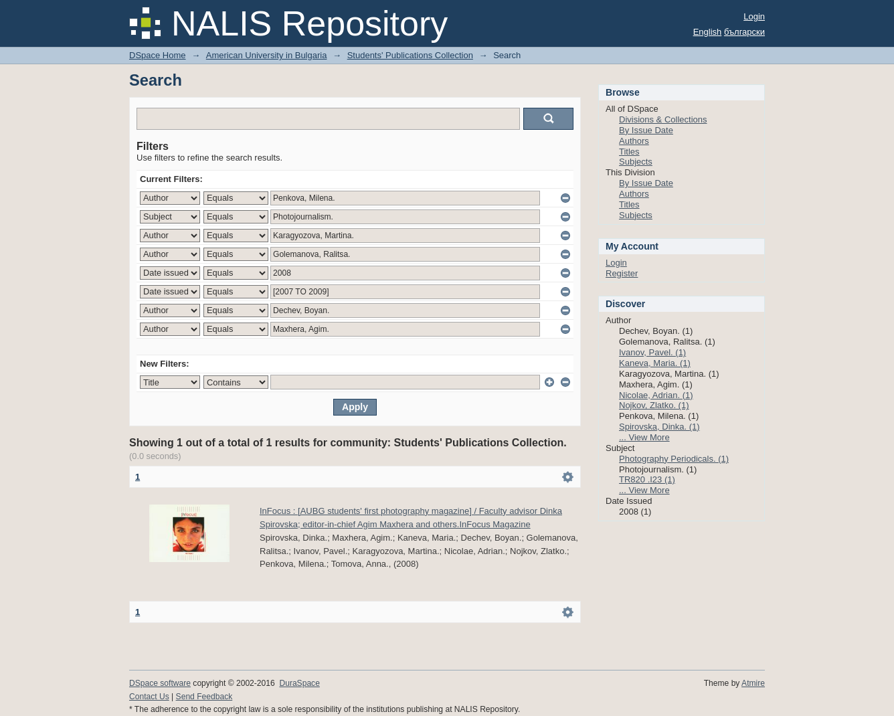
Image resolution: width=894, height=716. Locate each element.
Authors (634, 141)
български (744, 32)
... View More (644, 437)
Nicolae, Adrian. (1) (656, 395)
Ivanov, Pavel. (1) (652, 352)
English (707, 32)
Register (622, 273)
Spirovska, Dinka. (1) (659, 427)
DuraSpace (299, 683)
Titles (629, 152)
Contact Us (149, 696)
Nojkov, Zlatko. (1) (654, 405)
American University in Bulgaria (266, 55)
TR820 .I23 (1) (647, 479)
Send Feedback (204, 696)
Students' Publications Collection (410, 55)
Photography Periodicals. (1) (674, 459)
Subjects (635, 162)
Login (754, 16)
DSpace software (160, 683)
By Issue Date (646, 130)
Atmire (753, 683)
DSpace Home (157, 55)
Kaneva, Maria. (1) (655, 363)
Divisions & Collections (663, 119)
